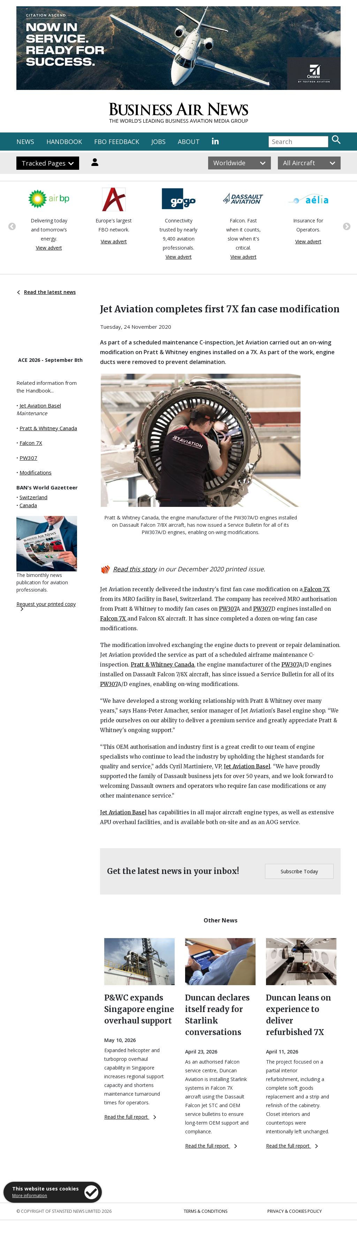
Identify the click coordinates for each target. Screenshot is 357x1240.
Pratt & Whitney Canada (48, 428)
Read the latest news (46, 292)
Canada (28, 505)
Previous (11, 225)
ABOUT (189, 141)
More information (29, 1196)
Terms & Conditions (205, 1211)
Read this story (135, 569)
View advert (49, 247)
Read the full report (130, 1116)
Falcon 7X (31, 442)
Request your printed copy (46, 606)
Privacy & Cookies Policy (294, 1211)
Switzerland (33, 497)
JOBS (158, 141)
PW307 (28, 457)
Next (345, 225)
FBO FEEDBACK (116, 141)
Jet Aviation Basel (40, 405)
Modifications (36, 472)
